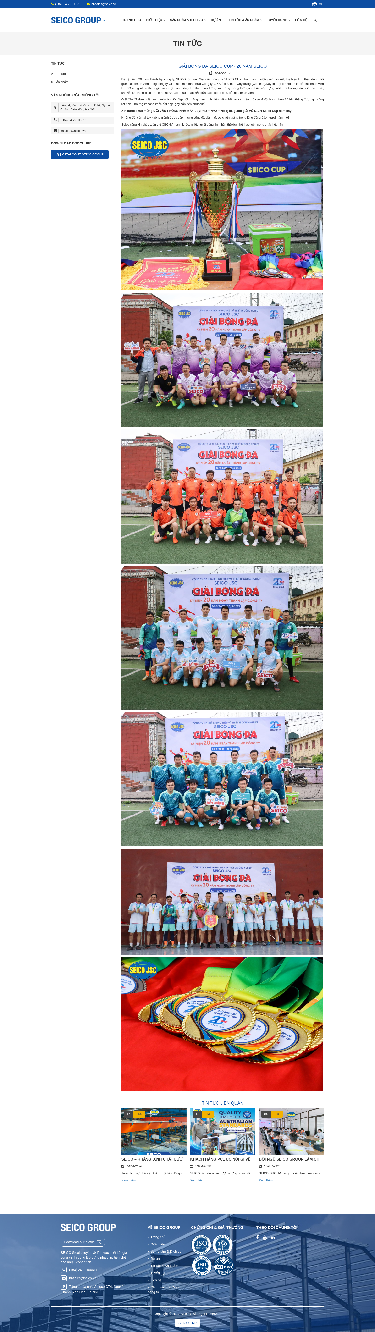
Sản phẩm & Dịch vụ (188, 20)
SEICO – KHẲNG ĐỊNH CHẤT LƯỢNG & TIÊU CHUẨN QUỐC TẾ (178, 1159)
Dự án (217, 20)
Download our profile (83, 1242)
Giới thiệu (155, 20)
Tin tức (58, 74)
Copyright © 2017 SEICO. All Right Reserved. (187, 1314)
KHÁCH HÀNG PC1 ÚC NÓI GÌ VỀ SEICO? (227, 1159)
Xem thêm (128, 1180)
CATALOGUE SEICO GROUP (80, 154)
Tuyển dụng (278, 20)
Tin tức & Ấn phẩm (245, 20)
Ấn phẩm (59, 82)
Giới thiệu (156, 1244)
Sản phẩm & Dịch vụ (165, 1251)
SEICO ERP (187, 1323)
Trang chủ (131, 20)
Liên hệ (301, 20)
